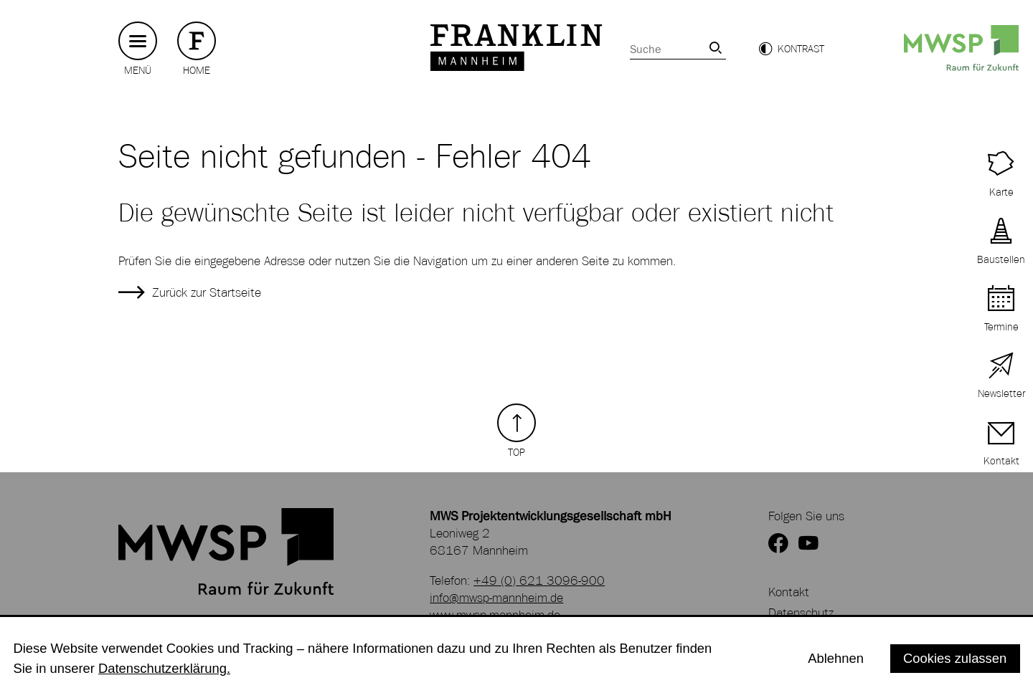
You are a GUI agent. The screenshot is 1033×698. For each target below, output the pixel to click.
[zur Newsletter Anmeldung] (1001, 377)
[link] (715, 47)
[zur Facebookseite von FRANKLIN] (778, 544)
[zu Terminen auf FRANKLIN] (1001, 310)
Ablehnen (836, 658)
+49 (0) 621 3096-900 (539, 580)
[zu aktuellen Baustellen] (1001, 242)
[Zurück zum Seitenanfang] (516, 431)
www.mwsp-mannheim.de (495, 615)
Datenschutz (801, 613)
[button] (791, 48)
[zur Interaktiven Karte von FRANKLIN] (1001, 175)
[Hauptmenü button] (137, 41)
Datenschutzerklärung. (164, 668)
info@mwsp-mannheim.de (496, 598)
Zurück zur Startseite (206, 292)
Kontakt (788, 592)
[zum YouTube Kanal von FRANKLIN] (808, 544)
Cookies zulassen (954, 658)
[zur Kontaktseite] (1001, 444)
